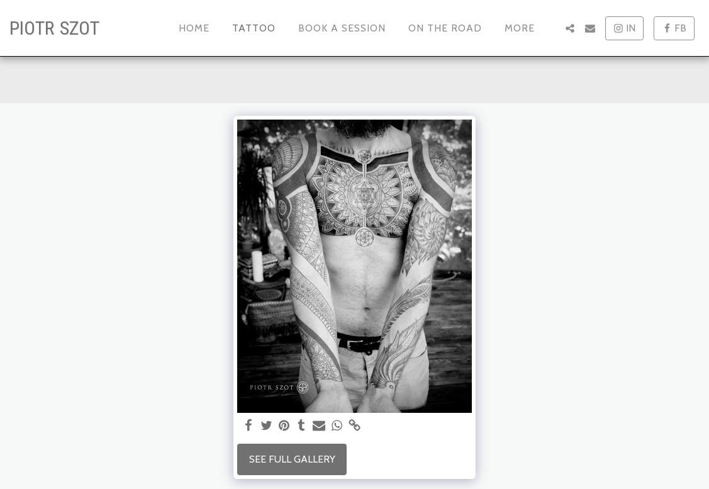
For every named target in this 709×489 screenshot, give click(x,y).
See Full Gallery (292, 459)
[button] (570, 28)
